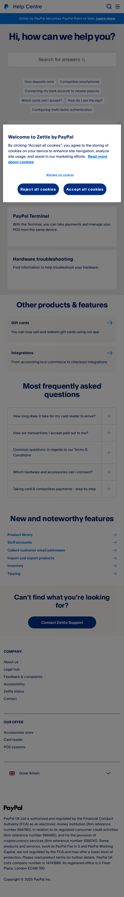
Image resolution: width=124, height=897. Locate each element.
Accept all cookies (85, 189)
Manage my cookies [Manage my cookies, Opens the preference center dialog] (60, 174)
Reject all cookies (38, 189)
